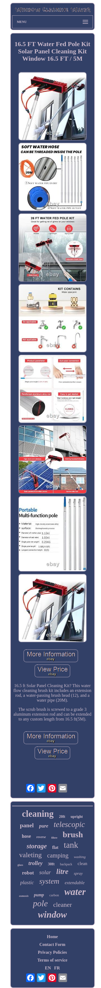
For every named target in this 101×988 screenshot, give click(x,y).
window (52, 915)
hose (26, 836)
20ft (62, 817)
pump (39, 895)
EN (48, 968)
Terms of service (52, 960)
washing (79, 857)
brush (73, 834)
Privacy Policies (52, 952)
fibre (54, 837)
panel (27, 825)
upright (77, 817)
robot (28, 873)
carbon (54, 895)
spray (78, 873)
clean (82, 863)
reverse (41, 837)
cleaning (38, 814)
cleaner (62, 904)
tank (71, 845)
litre (62, 871)
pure (43, 826)
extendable (75, 882)
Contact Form (52, 944)
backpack (66, 864)
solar (45, 872)
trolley (36, 863)
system (49, 881)
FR (57, 968)
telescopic (69, 824)
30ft (51, 864)
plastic (27, 882)
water (75, 892)
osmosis (24, 895)
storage (37, 846)
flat (55, 847)
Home (52, 936)
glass (20, 864)
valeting (30, 855)
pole (40, 903)
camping (57, 855)
